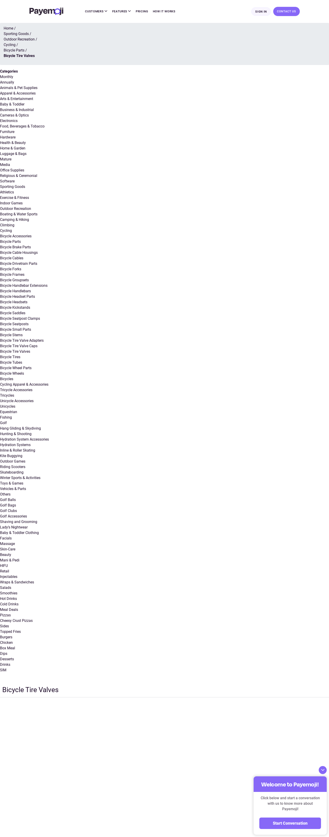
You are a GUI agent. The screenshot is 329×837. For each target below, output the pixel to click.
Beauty (5, 555)
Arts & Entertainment (16, 99)
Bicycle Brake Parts (15, 247)
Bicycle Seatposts (14, 324)
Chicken (6, 643)
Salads (5, 588)
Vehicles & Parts (13, 489)
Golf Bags (8, 506)
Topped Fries (10, 632)
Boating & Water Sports (18, 214)
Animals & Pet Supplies (18, 88)
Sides (4, 626)
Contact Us (286, 11)
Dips (3, 654)
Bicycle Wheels (12, 374)
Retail (4, 571)
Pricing (142, 11)
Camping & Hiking (14, 220)
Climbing (7, 225)
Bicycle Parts (10, 242)
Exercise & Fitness (14, 198)
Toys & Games (11, 484)
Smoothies (8, 593)
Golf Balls (8, 500)
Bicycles (6, 379)
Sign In (261, 12)
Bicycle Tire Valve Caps (18, 346)
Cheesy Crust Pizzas (16, 621)
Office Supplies (12, 170)
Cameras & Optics (14, 116)
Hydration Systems (15, 445)
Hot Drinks (8, 599)
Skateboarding (12, 473)
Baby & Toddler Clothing (19, 533)
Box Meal (7, 648)
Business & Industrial (17, 110)
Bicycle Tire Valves (15, 352)
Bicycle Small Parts (15, 330)
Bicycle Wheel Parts (16, 368)
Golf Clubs (8, 511)
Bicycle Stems (11, 335)
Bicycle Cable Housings (19, 253)
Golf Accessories (13, 517)
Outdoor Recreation (15, 209)
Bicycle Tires (10, 357)
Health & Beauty (13, 143)
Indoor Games (11, 203)
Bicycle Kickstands (15, 308)
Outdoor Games (12, 462)
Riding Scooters (12, 467)
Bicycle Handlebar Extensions (24, 286)
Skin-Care (7, 549)
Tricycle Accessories (16, 390)
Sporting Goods (12, 187)
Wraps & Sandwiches (17, 582)
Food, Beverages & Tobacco (22, 127)
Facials (6, 538)
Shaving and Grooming (18, 522)
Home (8, 29)
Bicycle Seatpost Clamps (20, 319)
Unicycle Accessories (17, 401)
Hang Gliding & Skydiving (20, 429)
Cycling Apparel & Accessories (24, 385)
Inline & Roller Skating (17, 451)
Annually (7, 83)
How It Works (164, 11)
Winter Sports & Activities (20, 478)
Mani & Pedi (9, 560)
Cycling (6, 231)
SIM (3, 670)
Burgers (6, 637)
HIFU (4, 566)
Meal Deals (9, 610)
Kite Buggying (11, 456)
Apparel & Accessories (18, 94)
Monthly (6, 77)
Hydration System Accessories (24, 440)
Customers (96, 11)
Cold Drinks (9, 604)
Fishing (6, 418)
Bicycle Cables (11, 258)
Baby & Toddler (12, 105)
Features (121, 11)
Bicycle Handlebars (15, 291)
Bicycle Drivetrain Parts (18, 264)
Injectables (8, 577)
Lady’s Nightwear (14, 527)
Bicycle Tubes (11, 363)
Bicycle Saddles (12, 313)
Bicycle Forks (10, 269)
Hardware (8, 137)
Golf (3, 423)
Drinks (5, 665)
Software (7, 181)
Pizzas (5, 615)
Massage (7, 544)
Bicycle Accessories (16, 236)
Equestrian (8, 412)
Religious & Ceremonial (18, 176)
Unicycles (7, 407)
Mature (5, 159)
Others (5, 495)
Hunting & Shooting (16, 434)
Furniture (7, 132)
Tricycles (7, 396)
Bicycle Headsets (13, 302)
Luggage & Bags (13, 154)
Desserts (7, 659)
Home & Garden (12, 148)
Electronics (9, 121)
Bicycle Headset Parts (17, 297)
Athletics (7, 192)
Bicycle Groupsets (14, 280)
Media (5, 165)
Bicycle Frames (12, 275)
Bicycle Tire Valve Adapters (22, 341)
